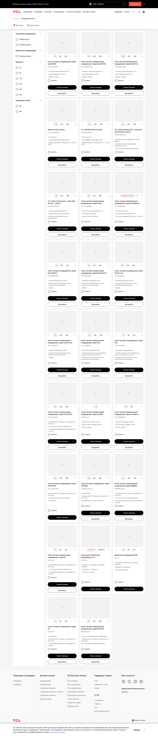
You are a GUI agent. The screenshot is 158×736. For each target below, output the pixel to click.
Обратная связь (73, 706)
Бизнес (97, 688)
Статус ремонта (73, 699)
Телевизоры (17, 681)
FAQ (96, 681)
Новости (98, 704)
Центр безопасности (102, 711)
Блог (96, 707)
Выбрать (125, 692)
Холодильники (45, 684)
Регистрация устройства (76, 695)
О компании (99, 700)
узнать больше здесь (57, 732)
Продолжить (135, 4)
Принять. (137, 730)
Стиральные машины (48, 688)
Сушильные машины (47, 695)
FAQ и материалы (73, 684)
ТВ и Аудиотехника (74, 688)
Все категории (72, 681)
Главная (16, 19)
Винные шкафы (45, 699)
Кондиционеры (45, 681)
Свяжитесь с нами (74, 702)
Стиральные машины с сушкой (51, 692)
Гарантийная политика (75, 692)
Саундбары (17, 684)
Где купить (62, 93)
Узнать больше (62, 87)
